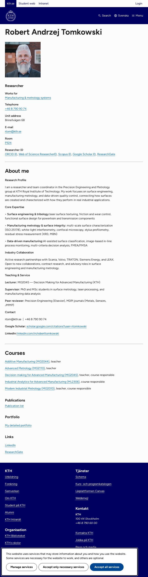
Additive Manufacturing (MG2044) (27, 361)
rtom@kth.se (13, 131)
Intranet (44, 3)
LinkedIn (10, 445)
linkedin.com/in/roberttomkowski (38, 333)
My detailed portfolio (18, 425)
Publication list (14, 406)
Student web (27, 3)
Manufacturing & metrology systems (28, 97)
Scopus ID (64, 154)
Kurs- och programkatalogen (93, 484)
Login (138, 3)
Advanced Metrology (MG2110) (25, 368)
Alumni (9, 512)
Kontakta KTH (84, 533)
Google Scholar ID (84, 154)
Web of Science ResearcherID (38, 154)
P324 (8, 142)
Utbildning (11, 476)
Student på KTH (15, 505)
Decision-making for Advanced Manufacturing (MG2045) (41, 375)
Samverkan (12, 491)
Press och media (86, 547)
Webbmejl (82, 498)
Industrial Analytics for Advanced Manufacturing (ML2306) (42, 381)
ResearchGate (106, 154)
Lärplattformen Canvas (90, 491)
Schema (81, 476)
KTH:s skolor (13, 543)
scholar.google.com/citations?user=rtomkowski (57, 326)
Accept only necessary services (63, 567)
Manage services (22, 567)
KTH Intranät (13, 519)
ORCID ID (11, 154)
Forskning (11, 484)
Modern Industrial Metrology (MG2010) (30, 388)
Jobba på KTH (84, 540)
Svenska (123, 15)
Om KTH (10, 498)
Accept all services (106, 567)
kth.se (10, 3)
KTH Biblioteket (15, 535)
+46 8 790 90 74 (16, 108)
